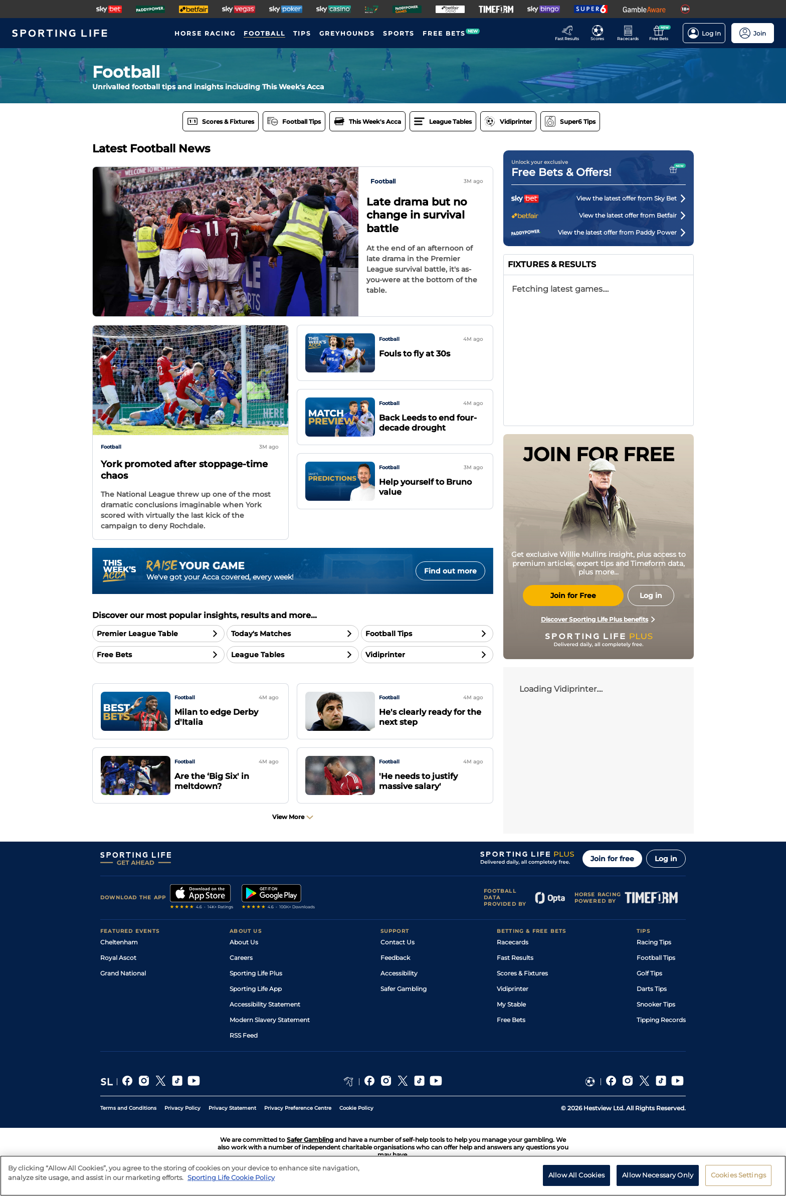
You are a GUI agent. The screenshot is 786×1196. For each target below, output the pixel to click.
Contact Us (397, 942)
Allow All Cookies (576, 1175)
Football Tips (656, 957)
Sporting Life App (256, 988)
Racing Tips (654, 942)
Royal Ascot (118, 957)
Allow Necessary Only (657, 1175)
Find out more (450, 570)
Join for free (612, 858)
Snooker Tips (656, 1004)
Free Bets (511, 1020)
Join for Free (573, 595)
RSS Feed (244, 1035)
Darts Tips (652, 988)
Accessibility (399, 973)
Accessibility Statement (265, 1004)
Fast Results (515, 957)
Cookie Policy (356, 1108)
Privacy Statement (232, 1108)
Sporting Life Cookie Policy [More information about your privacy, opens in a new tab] (231, 1177)
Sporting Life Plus (256, 973)
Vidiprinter (512, 988)
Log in (666, 858)
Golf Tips (649, 973)
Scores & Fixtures (522, 973)
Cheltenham (119, 942)
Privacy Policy (182, 1108)
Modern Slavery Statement (270, 1020)
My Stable (511, 1004)
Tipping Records (661, 1020)
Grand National (123, 973)
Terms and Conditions (128, 1108)
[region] (393, 1175)
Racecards (512, 942)
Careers (241, 957)
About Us (244, 942)
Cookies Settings (738, 1175)
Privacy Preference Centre (297, 1108)
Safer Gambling (403, 988)
